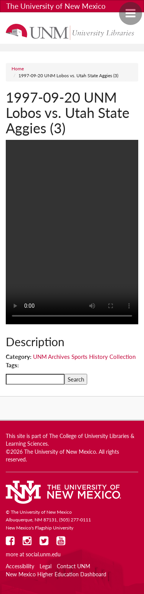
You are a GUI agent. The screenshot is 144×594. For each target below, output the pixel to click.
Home (18, 68)
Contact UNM (73, 566)
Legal (45, 566)
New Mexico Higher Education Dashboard (56, 574)
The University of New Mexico (56, 6)
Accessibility (20, 566)
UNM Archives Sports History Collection (84, 356)
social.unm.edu (43, 554)
